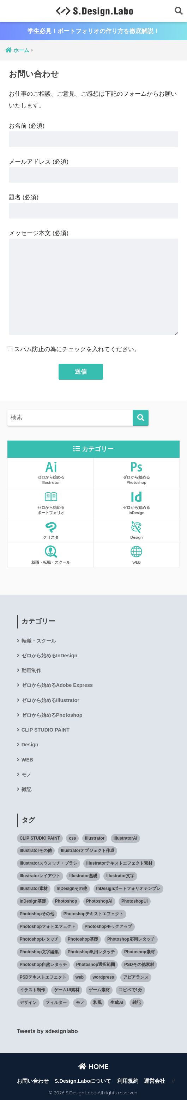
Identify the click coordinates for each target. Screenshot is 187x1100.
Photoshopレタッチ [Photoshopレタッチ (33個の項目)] (39, 939)
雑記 (26, 789)
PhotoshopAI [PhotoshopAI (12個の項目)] (99, 901)
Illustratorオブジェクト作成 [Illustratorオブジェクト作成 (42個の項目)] (87, 850)
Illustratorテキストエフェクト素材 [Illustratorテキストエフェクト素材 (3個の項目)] (119, 863)
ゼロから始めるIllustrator (50, 700)
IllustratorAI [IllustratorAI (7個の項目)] (125, 838)
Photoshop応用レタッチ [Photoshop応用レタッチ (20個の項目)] (131, 939)
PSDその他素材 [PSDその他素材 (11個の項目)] (139, 964)
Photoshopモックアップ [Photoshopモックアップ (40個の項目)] (108, 926)
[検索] (141, 418)
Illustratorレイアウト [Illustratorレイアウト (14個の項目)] (40, 875)
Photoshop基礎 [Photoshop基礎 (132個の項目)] (83, 939)
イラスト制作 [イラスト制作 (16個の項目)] (32, 989)
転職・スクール (39, 641)
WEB (27, 760)
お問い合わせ (33, 1081)
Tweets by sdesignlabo (47, 1031)
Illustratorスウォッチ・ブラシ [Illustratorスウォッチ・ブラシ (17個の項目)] (48, 863)
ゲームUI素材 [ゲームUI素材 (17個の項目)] (66, 989)
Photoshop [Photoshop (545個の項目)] (66, 901)
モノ (26, 774)
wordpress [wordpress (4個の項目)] (103, 977)
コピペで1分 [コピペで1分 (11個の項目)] (130, 989)
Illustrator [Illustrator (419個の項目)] (94, 838)
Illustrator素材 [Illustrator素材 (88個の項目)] (34, 888)
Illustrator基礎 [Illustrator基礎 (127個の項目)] (83, 875)
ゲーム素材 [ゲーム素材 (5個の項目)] (99, 989)
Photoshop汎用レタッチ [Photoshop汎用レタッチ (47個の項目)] (91, 951)
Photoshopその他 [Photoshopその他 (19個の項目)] (37, 913)
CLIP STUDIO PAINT (46, 730)
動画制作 (31, 670)
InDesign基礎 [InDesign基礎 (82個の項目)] (33, 901)
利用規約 (127, 1081)
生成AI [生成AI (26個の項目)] (116, 1002)
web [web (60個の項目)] (80, 977)
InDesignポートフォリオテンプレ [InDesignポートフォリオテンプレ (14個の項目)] (128, 888)
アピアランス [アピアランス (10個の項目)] (136, 977)
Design (30, 744)
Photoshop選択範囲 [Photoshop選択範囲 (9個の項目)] (95, 964)
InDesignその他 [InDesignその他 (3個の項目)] (71, 888)
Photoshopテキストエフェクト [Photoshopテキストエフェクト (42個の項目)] (94, 913)
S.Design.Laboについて (83, 1081)
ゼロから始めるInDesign (50, 655)
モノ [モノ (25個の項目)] (80, 1002)
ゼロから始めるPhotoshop (52, 715)
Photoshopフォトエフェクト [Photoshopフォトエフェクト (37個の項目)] (48, 926)
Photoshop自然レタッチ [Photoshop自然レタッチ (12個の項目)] (43, 964)
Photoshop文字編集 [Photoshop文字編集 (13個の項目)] (39, 951)
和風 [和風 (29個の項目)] (97, 1002)
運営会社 (154, 1081)
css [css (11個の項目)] (72, 838)
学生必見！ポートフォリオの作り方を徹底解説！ (93, 31)
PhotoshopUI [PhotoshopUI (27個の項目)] (134, 901)
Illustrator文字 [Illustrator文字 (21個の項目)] (120, 875)
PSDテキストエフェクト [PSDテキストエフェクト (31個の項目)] (43, 977)
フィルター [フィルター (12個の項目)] (56, 1002)
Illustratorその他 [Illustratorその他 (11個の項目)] (36, 850)
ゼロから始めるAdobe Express (57, 685)
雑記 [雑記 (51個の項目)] (136, 1002)
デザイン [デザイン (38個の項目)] (28, 1002)
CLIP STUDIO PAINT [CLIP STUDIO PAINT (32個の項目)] (40, 838)
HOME (93, 1066)
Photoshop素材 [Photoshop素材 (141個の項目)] (139, 951)
